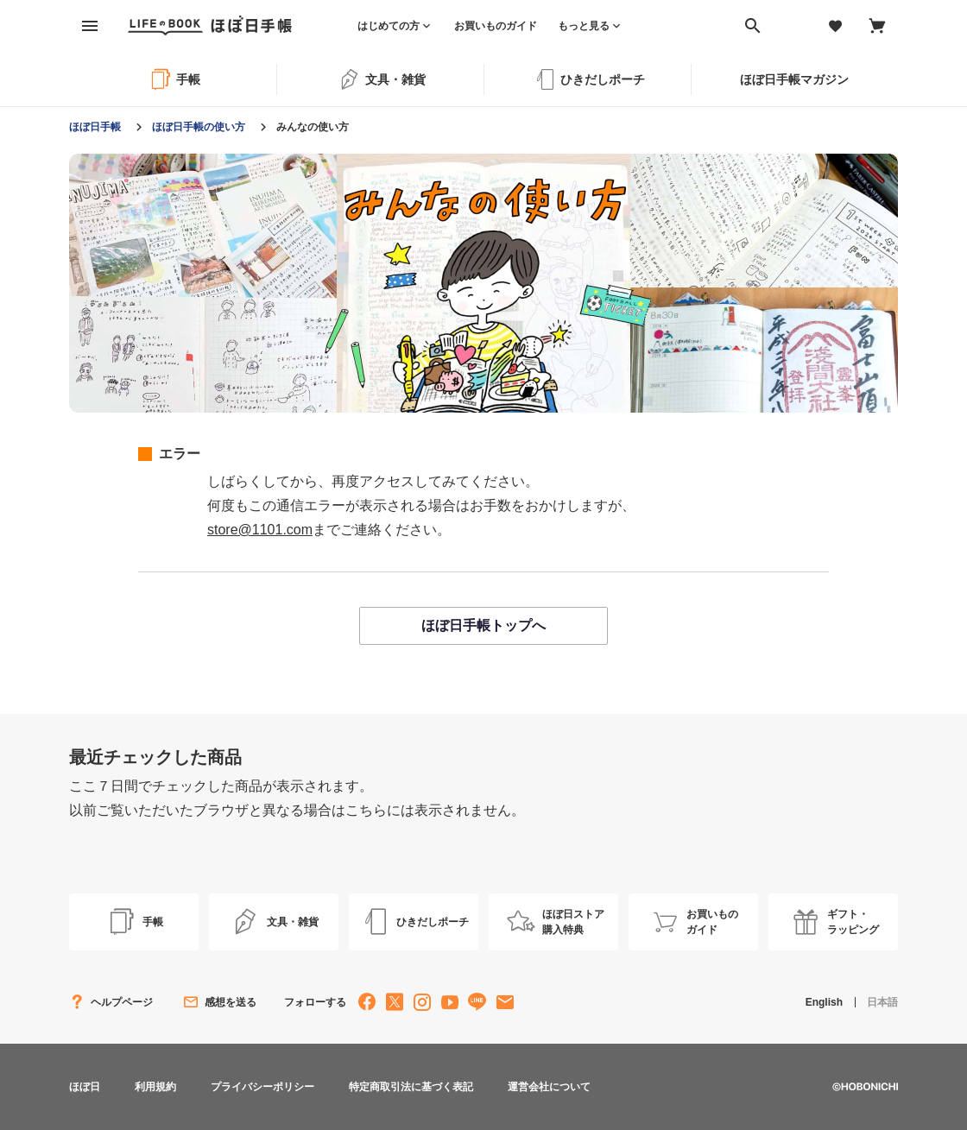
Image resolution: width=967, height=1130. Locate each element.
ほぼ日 (84, 1087)
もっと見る (584, 26)
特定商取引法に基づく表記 (411, 1087)
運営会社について (549, 1087)
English (824, 1002)
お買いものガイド (495, 26)
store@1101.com (260, 529)
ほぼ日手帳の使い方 (198, 127)
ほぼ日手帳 (95, 127)
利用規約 (155, 1087)
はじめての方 (388, 26)
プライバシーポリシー (262, 1087)
